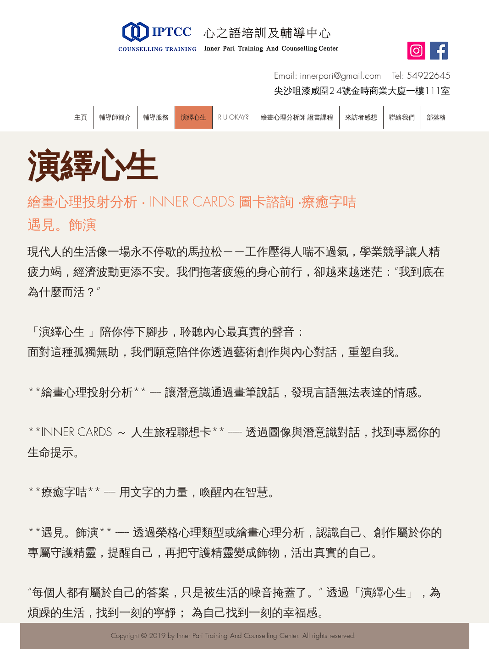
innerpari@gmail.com (340, 75)
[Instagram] (416, 51)
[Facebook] (439, 51)
